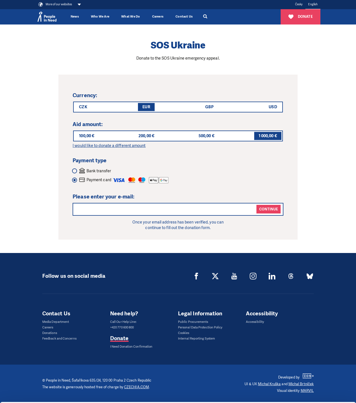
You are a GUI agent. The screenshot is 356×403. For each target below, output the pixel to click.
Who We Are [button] (100, 16)
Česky (299, 4)
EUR (146, 107)
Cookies (183, 333)
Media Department (55, 322)
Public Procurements (193, 322)
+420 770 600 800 (122, 327)
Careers (158, 16)
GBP (209, 107)
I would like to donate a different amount (109, 145)
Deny (310, 384)
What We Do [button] (130, 16)
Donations (49, 333)
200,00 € (146, 136)
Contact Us (184, 16)
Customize (310, 370)
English (313, 4)
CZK (83, 107)
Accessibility (255, 322)
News (75, 16)
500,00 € (206, 136)
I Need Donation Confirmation (131, 347)
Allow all (309, 356)
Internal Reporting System (196, 338)
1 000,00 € (268, 136)
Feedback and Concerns (59, 338)
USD (273, 107)
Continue (268, 209)
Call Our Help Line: (123, 322)
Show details (86, 396)
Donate (119, 338)
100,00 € (86, 136)
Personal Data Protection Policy (200, 327)
